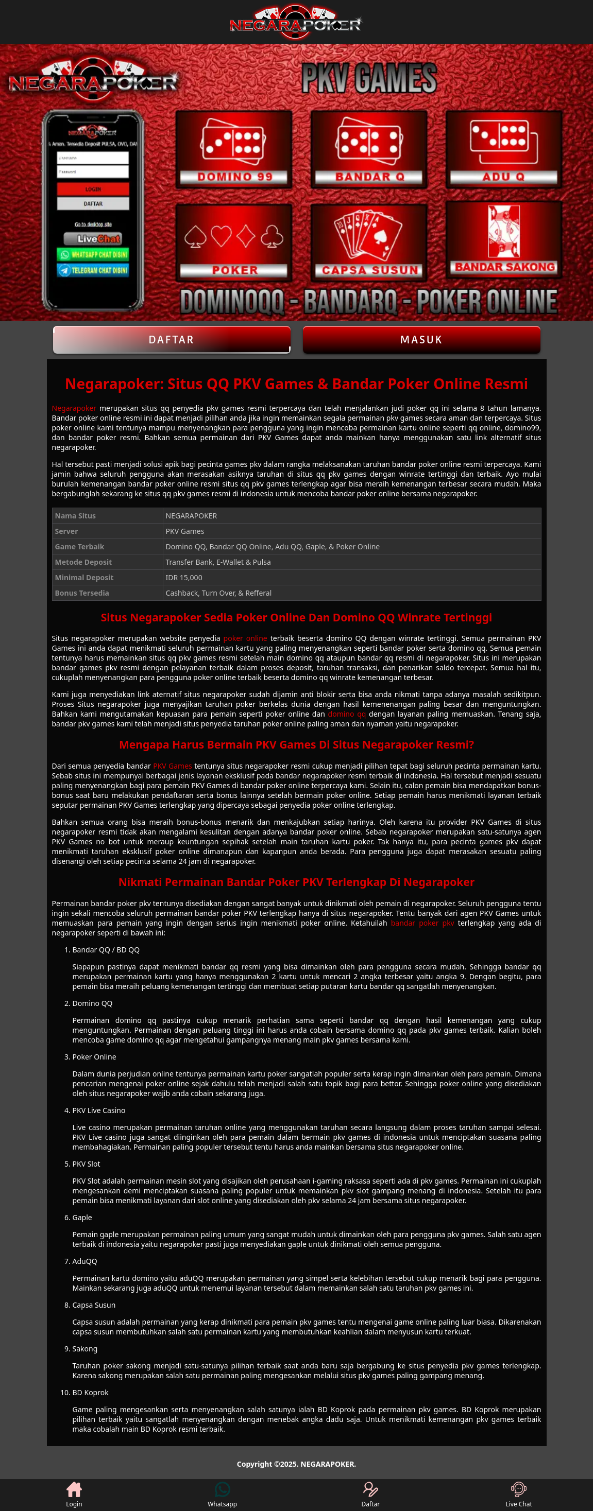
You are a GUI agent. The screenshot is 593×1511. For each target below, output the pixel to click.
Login (74, 1495)
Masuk (421, 340)
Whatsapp (222, 1495)
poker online (245, 638)
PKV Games (172, 766)
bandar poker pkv (422, 923)
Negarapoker (74, 408)
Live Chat (518, 1495)
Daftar (172, 340)
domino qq (347, 714)
